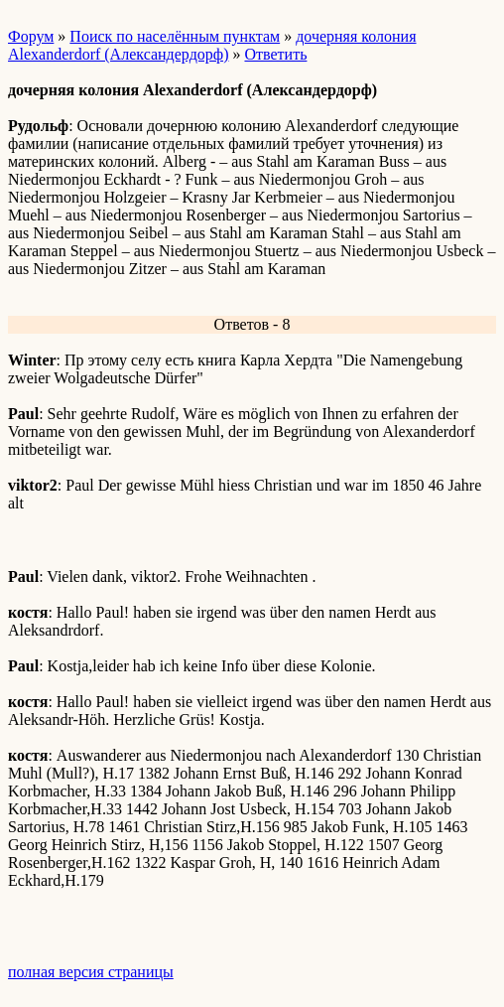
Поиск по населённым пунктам (174, 36)
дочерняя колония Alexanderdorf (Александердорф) (212, 45)
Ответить (275, 54)
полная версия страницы (91, 971)
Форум (31, 36)
